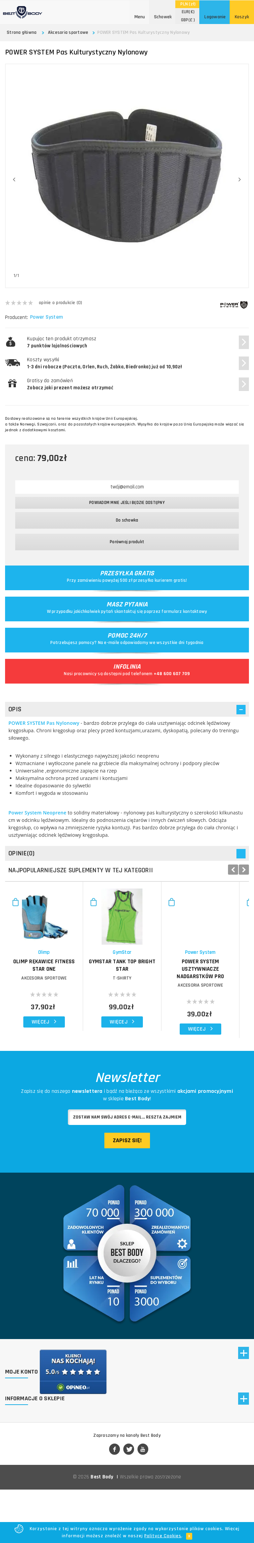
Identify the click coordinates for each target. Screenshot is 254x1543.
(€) (188, 12)
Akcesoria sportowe (68, 32)
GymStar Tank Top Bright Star (187, 1005)
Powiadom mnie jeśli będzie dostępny (127, 502)
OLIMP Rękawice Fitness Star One (66, 1005)
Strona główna (21, 32)
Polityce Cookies (162, 1536)
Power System (47, 317)
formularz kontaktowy (184, 611)
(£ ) (188, 20)
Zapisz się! (127, 1177)
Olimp (65, 996)
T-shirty (187, 1022)
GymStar (187, 996)
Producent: (16, 317)
